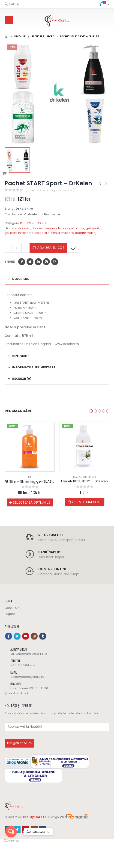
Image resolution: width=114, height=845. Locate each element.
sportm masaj (85, 233)
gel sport (92, 228)
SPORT (41, 223)
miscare (67, 233)
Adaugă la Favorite (73, 248)
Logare (10, 614)
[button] (91, 411)
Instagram (34, 636)
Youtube (25, 636)
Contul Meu (13, 608)
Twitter (30, 261)
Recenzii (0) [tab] (21, 378)
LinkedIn (38, 261)
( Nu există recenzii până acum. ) (50, 190)
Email (54, 261)
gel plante (76, 228)
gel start (11, 233)
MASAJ (77, 477)
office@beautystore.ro (27, 677)
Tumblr (42, 636)
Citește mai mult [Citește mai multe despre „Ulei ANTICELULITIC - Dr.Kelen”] (87, 502)
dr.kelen (24, 228)
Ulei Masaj (89, 477)
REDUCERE (27, 223)
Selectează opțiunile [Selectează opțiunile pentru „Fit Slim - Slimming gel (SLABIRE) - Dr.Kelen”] (31, 502)
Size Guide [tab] (20, 356)
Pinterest (46, 261)
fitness (63, 228)
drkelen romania (44, 228)
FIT (29, 477)
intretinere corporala (34, 233)
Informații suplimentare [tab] (33, 367)
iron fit (55, 233)
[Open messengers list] (11, 831)
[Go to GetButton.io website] (11, 840)
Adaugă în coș (51, 247)
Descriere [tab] (20, 279)
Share (10, 261)
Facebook (21, 261)
